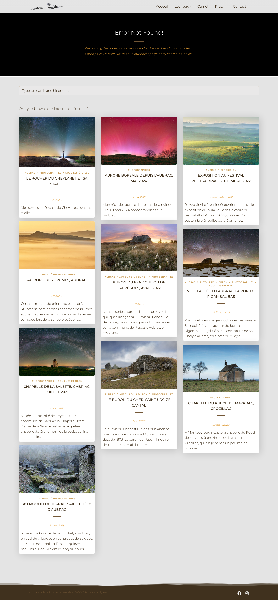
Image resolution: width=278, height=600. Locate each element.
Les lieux (182, 6)
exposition (228, 170)
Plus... (219, 6)
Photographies (50, 172)
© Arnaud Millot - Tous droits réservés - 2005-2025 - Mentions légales (68, 592)
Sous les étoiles (77, 172)
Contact (239, 6)
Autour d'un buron (133, 277)
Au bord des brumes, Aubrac (56, 280)
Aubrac (30, 172)
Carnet (202, 6)
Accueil (162, 6)
